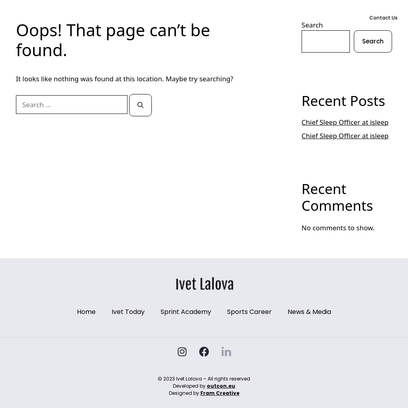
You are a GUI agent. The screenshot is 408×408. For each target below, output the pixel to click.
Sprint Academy (195, 18)
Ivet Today (154, 18)
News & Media (285, 18)
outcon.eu (221, 385)
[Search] (140, 105)
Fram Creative (219, 393)
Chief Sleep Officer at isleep (345, 122)
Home (126, 18)
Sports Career (242, 18)
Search (373, 41)
